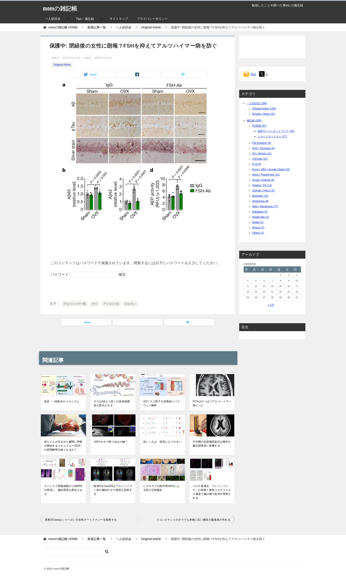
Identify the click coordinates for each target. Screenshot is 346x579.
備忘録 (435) (254, 120)
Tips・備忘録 (85, 18)
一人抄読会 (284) (257, 103)
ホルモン (130, 303)
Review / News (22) (263, 113)
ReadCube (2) (260, 217)
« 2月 (271, 304)
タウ (94, 303)
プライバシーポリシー (152, 18)
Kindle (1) (257, 222)
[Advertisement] (137, 239)
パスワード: (84, 274)
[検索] (78, 551)
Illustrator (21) (260, 195)
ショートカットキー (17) (272, 136)
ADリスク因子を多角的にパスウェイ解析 (161, 403)
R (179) (256, 164)
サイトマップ (118, 18)
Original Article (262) (264, 108)
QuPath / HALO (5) (263, 190)
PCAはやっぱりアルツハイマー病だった (212, 403)
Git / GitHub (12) (261, 153)
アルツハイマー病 (75, 303)
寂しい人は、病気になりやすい (162, 441)
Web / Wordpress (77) (265, 206)
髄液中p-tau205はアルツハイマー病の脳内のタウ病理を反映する (113, 489)
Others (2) (258, 232)
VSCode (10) (259, 158)
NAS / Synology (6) (263, 148)
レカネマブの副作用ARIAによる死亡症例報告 (161, 488)
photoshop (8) (260, 201)
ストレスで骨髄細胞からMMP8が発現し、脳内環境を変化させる (63, 489)
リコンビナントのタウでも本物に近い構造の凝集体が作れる (193, 519)
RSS (253, 74)
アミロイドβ (111, 303)
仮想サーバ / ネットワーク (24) (276, 131)
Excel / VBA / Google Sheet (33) (271, 169)
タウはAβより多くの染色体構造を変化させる (112, 403)
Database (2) (259, 211)
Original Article (62, 64)
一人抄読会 (52, 18)
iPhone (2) (258, 227)
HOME (63, 27)
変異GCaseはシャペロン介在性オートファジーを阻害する (81, 519)
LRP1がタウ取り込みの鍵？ (111, 441)
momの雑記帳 (63, 8)
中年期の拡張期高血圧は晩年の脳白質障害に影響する (212, 443)
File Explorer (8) (261, 143)
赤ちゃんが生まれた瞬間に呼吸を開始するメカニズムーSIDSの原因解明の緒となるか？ (63, 445)
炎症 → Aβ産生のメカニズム (61, 401)
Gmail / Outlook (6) (263, 180)
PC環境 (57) (259, 125)
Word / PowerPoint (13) (266, 174)
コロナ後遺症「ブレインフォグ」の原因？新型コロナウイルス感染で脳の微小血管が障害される (212, 491)
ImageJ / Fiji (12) (262, 185)
